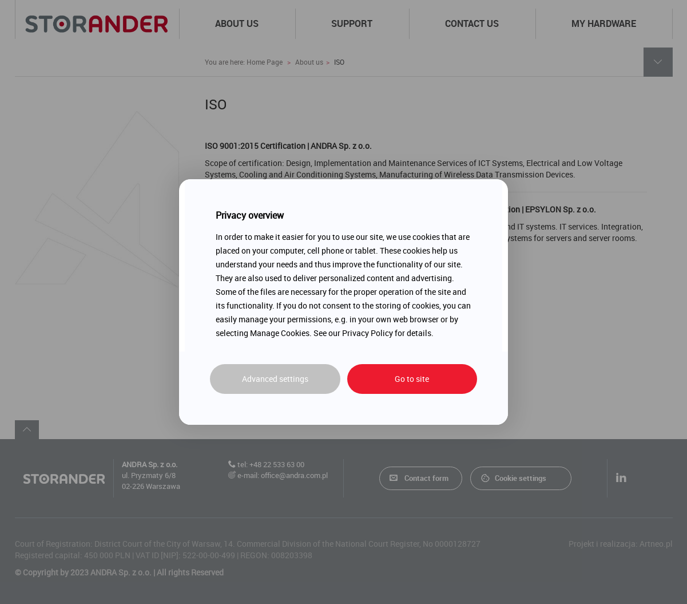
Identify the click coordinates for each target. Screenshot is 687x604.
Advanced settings (275, 378)
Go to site (412, 378)
